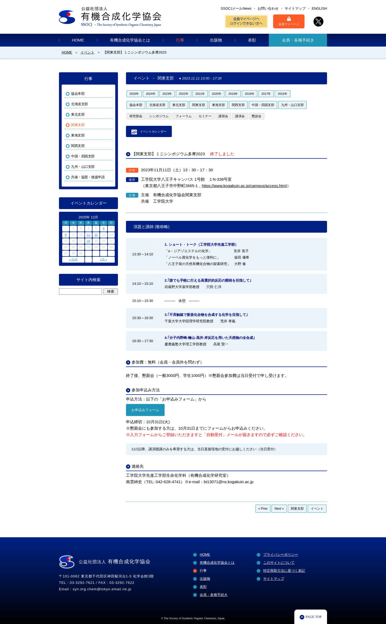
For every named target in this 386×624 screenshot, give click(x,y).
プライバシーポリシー (280, 555)
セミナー (205, 116)
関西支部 (238, 105)
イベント (317, 508)
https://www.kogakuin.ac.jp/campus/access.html (244, 185)
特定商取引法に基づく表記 (284, 571)
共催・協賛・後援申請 (88, 177)
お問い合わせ (268, 8)
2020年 (216, 93)
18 (88, 241)
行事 (180, 40)
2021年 (200, 93)
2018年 (249, 93)
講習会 (223, 116)
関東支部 (198, 105)
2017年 (266, 93)
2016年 (282, 93)
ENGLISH (319, 8)
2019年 (233, 93)
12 (96, 234)
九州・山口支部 (292, 105)
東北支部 (178, 105)
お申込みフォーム (145, 410)
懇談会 (256, 116)
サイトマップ (295, 8)
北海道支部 (157, 105)
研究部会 (135, 116)
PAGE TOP (314, 617)
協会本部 (135, 105)
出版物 (216, 40)
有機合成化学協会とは (130, 40)
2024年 (150, 93)
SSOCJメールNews (236, 8)
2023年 (167, 93)
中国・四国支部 (263, 105)
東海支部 (218, 105)
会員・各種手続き (298, 40)
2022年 (183, 93)
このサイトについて (279, 563)
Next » (279, 508)
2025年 (134, 93)
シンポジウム (159, 116)
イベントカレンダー (153, 131)
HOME (78, 40)
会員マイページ (289, 21)
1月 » (103, 259)
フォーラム (184, 116)
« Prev (263, 508)
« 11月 (73, 259)
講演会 (240, 116)
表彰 (252, 40)
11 (88, 234)
